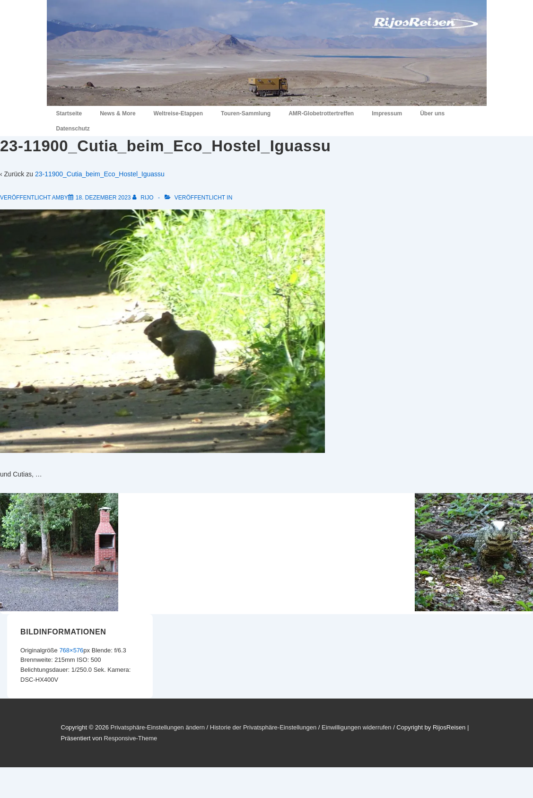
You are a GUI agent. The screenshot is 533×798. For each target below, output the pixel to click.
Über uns (432, 113)
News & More (117, 113)
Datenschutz (73, 128)
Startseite (69, 113)
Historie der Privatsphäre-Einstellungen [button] (263, 727)
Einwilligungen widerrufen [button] (356, 727)
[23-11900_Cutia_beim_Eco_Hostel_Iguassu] (103, 197)
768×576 (71, 650)
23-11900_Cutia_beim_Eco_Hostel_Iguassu (100, 174)
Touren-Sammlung (246, 113)
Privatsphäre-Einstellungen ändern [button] (157, 727)
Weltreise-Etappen (178, 113)
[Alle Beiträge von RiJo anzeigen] (143, 197)
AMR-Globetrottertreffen (321, 113)
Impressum (387, 113)
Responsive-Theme (130, 738)
